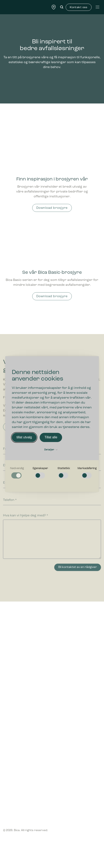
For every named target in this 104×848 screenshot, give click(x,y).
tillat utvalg (24, 437)
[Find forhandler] (54, 6)
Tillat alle (50, 437)
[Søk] (61, 7)
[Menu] (97, 6)
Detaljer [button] (50, 450)
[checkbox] (17, 473)
